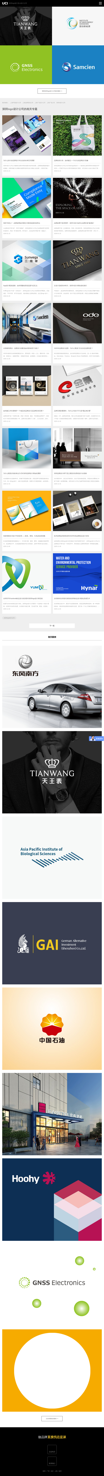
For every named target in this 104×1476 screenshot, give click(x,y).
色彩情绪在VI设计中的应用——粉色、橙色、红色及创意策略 (24, 536)
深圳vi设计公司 (60, 102)
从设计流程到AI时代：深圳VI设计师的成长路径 (70, 285)
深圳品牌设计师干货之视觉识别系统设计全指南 (70, 473)
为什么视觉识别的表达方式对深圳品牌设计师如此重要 (22, 473)
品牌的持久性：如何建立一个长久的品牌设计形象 (71, 160)
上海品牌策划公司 (28, 102)
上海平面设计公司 (15, 102)
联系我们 (52, 1463)
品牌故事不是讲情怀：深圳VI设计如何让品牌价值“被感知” (74, 223)
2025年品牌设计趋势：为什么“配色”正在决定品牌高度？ (73, 348)
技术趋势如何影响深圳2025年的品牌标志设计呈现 (71, 536)
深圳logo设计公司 (9, 618)
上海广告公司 (51, 102)
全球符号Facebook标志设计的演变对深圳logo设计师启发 (23, 598)
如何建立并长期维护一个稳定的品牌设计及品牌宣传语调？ (23, 411)
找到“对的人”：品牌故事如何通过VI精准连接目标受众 (21, 223)
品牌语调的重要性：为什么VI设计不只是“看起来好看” (72, 411)
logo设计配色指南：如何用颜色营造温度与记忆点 (20, 285)
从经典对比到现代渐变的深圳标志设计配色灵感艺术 (72, 598)
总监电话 (52, 1452)
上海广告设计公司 (40, 102)
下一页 (52, 626)
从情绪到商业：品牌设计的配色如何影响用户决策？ (21, 348)
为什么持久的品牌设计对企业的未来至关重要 (18, 160)
